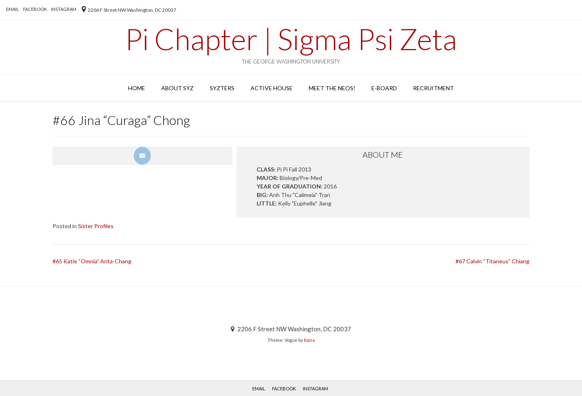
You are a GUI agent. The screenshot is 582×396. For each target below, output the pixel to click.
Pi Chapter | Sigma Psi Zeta (291, 38)
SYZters (222, 88)
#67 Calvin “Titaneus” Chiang (492, 261)
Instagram (63, 9)
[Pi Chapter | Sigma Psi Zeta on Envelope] (142, 156)
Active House (272, 88)
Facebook (35, 9)
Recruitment (433, 88)
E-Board (384, 88)
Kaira (309, 340)
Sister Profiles (96, 225)
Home (136, 88)
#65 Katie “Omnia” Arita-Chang (92, 261)
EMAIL (12, 9)
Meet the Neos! (332, 88)
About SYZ (177, 88)
